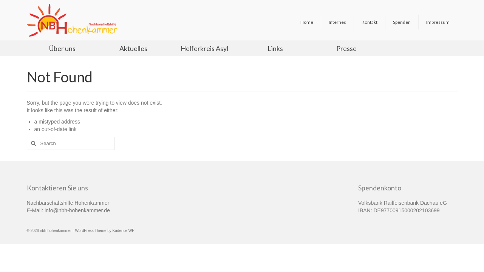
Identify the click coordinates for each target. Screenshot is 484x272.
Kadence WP (124, 231)
